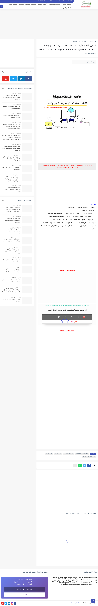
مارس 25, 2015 (15, 247)
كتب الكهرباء (58, 453)
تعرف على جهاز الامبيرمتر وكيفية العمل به (11, 301)
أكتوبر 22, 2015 (15, 144)
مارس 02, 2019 (15, 155)
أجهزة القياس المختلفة (79, 42)
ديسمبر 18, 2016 (15, 133)
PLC (69, 8)
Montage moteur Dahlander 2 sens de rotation (11, 116)
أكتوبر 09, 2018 (15, 122)
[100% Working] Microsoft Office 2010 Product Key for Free (12, 189)
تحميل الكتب (66, 4)
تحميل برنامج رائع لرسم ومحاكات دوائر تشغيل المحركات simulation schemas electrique (11, 137)
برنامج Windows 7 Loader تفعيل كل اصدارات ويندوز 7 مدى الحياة (11, 241)
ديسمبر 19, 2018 (15, 238)
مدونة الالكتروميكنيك (77, 603)
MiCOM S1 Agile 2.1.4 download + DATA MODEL (11, 169)
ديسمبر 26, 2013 (15, 297)
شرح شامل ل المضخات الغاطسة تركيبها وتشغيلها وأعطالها (12, 220)
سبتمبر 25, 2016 (15, 205)
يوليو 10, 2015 (16, 216)
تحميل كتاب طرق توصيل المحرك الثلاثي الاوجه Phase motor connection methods (11, 126)
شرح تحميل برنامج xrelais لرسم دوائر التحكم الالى (11, 107)
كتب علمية (49, 453)
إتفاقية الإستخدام (40, 1)
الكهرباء (33, 4)
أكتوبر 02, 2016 (15, 113)
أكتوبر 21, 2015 (15, 257)
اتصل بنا (58, 1)
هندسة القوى (13, 4)
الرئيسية (93, 42)
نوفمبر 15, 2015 (15, 93)
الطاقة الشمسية (24, 4)
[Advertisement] (49, 24)
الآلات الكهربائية (54, 4)
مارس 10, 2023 (15, 165)
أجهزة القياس (42, 4)
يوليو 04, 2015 (16, 267)
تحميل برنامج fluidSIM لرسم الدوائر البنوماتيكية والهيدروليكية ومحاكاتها (11, 97)
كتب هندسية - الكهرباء (89, 456)
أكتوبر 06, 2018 (15, 185)
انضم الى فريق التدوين (66, 1)
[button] (89, 465)
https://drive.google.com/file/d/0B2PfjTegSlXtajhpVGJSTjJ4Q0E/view (67, 305)
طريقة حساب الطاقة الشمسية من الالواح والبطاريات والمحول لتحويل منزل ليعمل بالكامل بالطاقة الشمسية (11, 210)
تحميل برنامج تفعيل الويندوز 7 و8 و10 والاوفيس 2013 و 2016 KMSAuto (11, 159)
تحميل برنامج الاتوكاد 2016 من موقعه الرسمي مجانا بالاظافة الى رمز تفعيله (11, 148)
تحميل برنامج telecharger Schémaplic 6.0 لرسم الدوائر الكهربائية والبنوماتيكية (12, 179)
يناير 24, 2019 (16, 175)
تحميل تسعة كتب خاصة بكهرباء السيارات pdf (11, 261)
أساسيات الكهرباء (68, 453)
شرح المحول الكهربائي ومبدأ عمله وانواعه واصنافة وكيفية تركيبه (12, 251)
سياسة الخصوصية (50, 1)
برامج (65, 8)
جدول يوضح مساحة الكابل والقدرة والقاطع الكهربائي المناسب (13, 271)
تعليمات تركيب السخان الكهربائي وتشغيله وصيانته (11, 281)
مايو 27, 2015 (16, 104)
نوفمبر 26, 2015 (15, 277)
